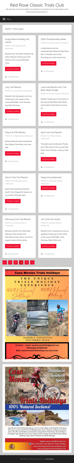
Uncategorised (13, 77)
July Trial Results (13, 87)
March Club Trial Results (16, 177)
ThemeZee (49, 459)
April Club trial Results (51, 132)
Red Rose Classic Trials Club (37, 5)
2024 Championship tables (53, 39)
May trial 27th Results (15, 132)
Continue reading (13, 69)
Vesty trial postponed (51, 177)
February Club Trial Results (18, 219)
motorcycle (9, 48)
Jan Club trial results (50, 219)
